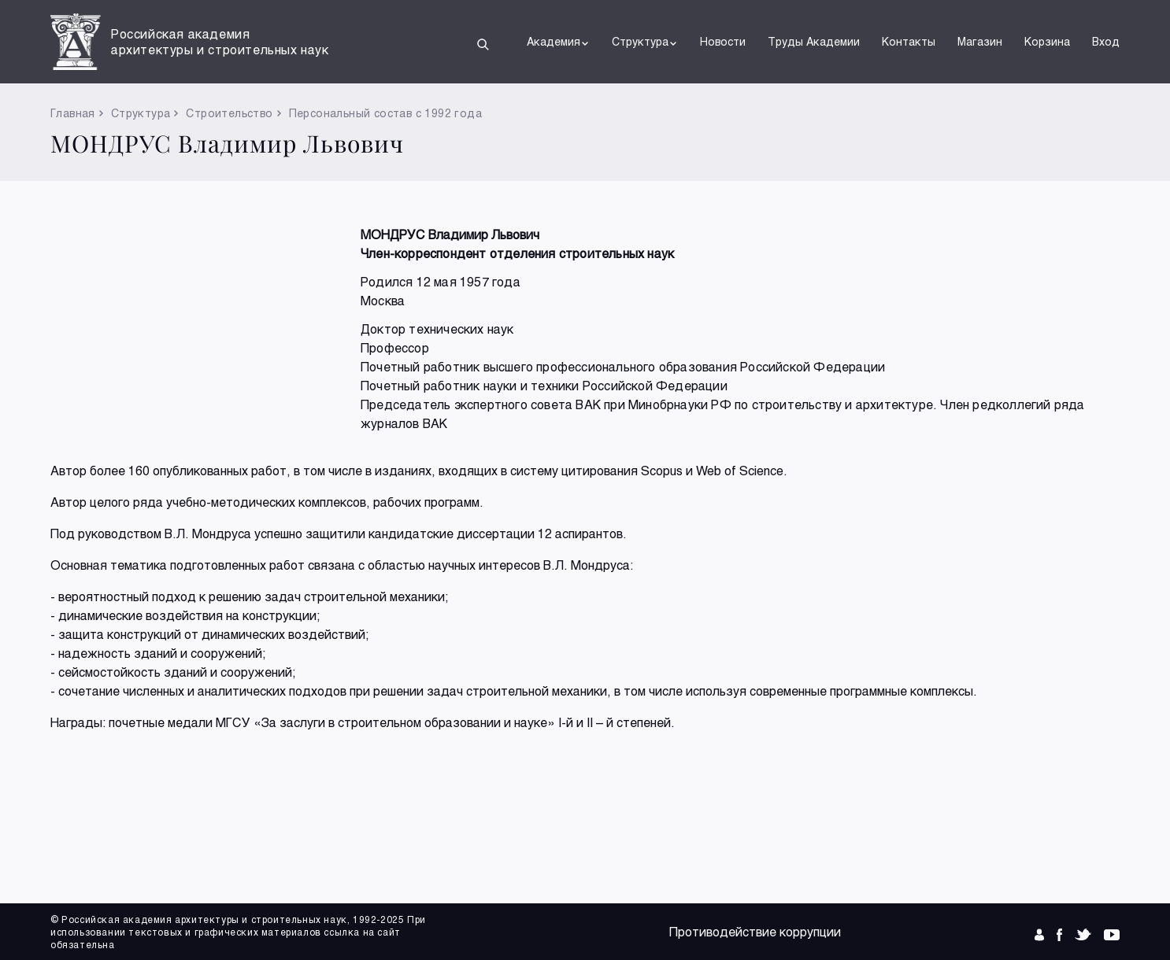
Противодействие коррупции (755, 931)
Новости (723, 41)
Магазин (979, 41)
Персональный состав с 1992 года (385, 113)
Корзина (1047, 41)
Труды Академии (814, 41)
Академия (558, 42)
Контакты (908, 41)
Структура (645, 42)
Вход (1106, 41)
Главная (72, 113)
